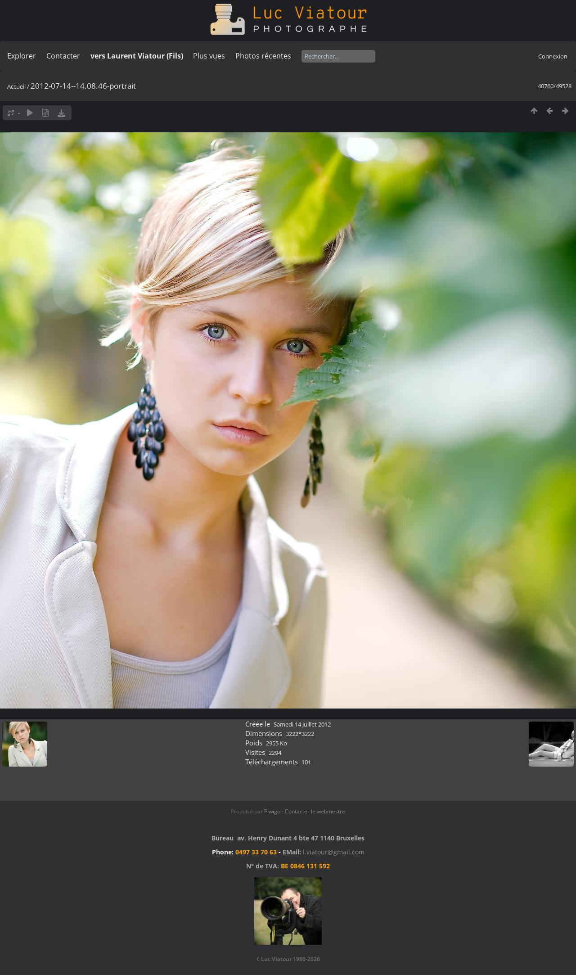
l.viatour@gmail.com (333, 852)
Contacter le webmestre (315, 811)
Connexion (552, 56)
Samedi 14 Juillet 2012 (302, 724)
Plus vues (209, 56)
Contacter (63, 56)
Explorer (21, 56)
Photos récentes (263, 56)
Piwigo (272, 811)
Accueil (16, 86)
